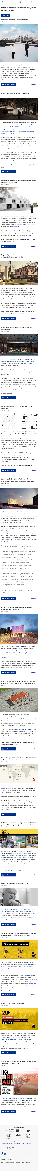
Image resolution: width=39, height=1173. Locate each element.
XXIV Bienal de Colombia (21, 127)
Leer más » (33, 84)
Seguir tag (6, 15)
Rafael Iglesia (9, 382)
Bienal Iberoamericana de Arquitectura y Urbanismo (16, 1098)
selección (27, 975)
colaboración (9, 165)
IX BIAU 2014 (17, 434)
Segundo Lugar (5, 314)
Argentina (18, 146)
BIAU (13, 529)
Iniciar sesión (33, 1)
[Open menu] (2, 2)
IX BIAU (3, 146)
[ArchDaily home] (19, 2)
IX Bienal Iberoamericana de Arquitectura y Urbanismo (21, 361)
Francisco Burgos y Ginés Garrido (10, 990)
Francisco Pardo (28, 988)
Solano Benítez (15, 986)
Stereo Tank (30, 729)
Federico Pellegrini (18, 731)
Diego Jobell (24, 311)
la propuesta (17, 646)
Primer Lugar (29, 239)
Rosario (14, 146)
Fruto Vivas (10, 539)
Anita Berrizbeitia (29, 986)
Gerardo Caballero (12, 988)
